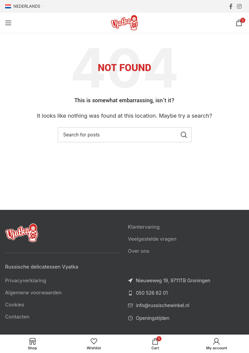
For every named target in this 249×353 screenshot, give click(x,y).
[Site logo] (124, 22)
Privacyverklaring (25, 280)
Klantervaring (144, 227)
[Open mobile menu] (8, 23)
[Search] (125, 134)
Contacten (17, 316)
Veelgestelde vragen (152, 239)
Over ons (138, 251)
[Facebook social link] (231, 6)
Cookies (14, 304)
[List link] (186, 293)
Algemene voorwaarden (33, 292)
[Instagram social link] (239, 6)
